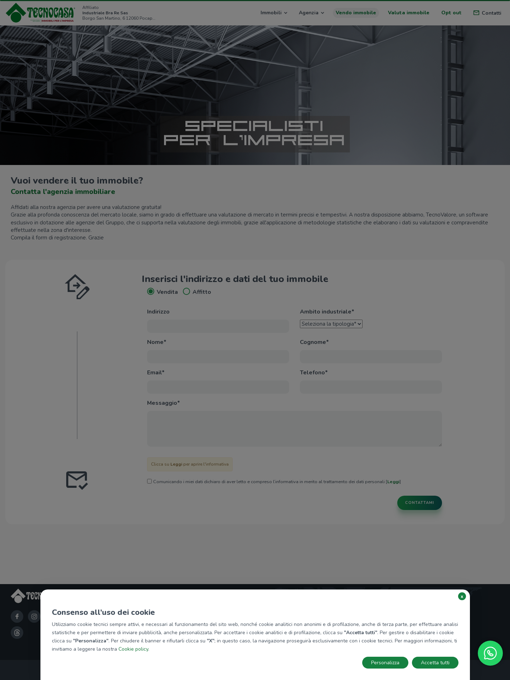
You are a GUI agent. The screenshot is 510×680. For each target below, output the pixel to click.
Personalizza (385, 662)
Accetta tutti (435, 662)
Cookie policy (133, 649)
